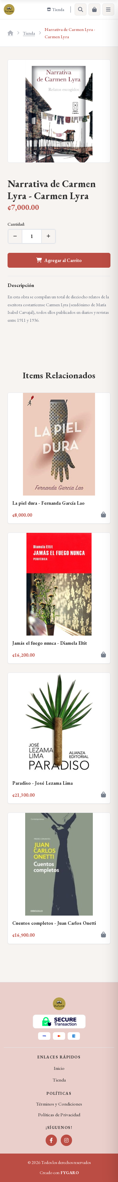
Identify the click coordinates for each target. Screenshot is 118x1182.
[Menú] (108, 9)
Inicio (59, 1068)
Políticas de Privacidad (59, 1115)
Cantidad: (16, 224)
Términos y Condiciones (59, 1104)
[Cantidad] (31, 236)
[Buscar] (81, 9)
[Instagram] (66, 1140)
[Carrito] (94, 9)
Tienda (29, 33)
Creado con (59, 1172)
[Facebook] (51, 1140)
